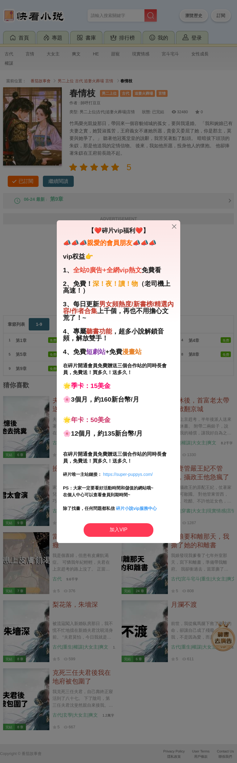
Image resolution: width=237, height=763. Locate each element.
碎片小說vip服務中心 (136, 508)
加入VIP (118, 529)
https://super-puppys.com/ (128, 474)
